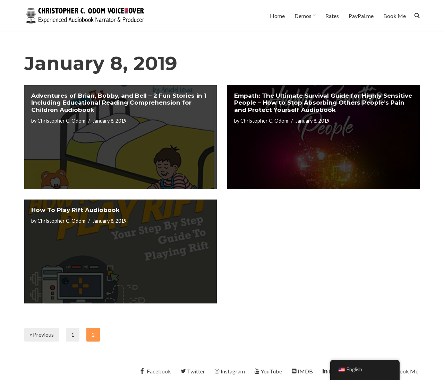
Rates (332, 15)
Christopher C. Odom (61, 121)
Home (277, 15)
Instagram (230, 371)
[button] (314, 15)
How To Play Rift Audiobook (75, 209)
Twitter (193, 371)
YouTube (268, 371)
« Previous (41, 334)
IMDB (302, 371)
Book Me (394, 15)
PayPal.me (361, 15)
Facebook (155, 371)
